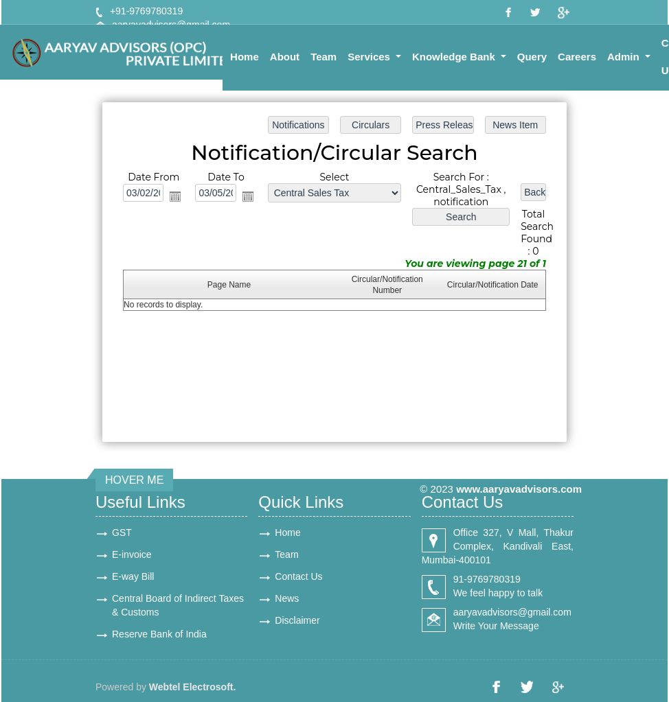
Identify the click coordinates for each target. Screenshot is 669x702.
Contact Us (298, 576)
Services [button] (370, 56)
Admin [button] (624, 56)
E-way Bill (133, 576)
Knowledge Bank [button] (455, 56)
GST (122, 532)
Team (323, 56)
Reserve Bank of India (159, 634)
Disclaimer (297, 620)
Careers (577, 56)
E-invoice (132, 554)
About (284, 56)
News (287, 598)
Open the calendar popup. (178, 197)
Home (244, 56)
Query (532, 56)
